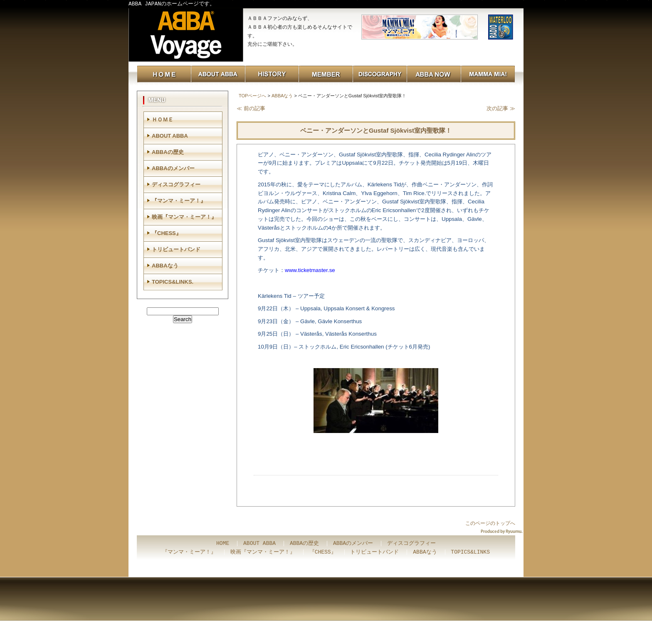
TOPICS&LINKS (470, 552)
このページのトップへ (490, 523)
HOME (222, 543)
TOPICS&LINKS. (172, 282)
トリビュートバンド (176, 249)
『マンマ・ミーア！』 (179, 201)
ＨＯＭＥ (162, 119)
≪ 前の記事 (251, 108)
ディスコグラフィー (176, 184)
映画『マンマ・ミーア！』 (184, 217)
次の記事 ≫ (501, 108)
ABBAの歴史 (168, 152)
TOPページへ (252, 95)
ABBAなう (282, 95)
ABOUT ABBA (170, 136)
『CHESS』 (166, 233)
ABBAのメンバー (173, 168)
